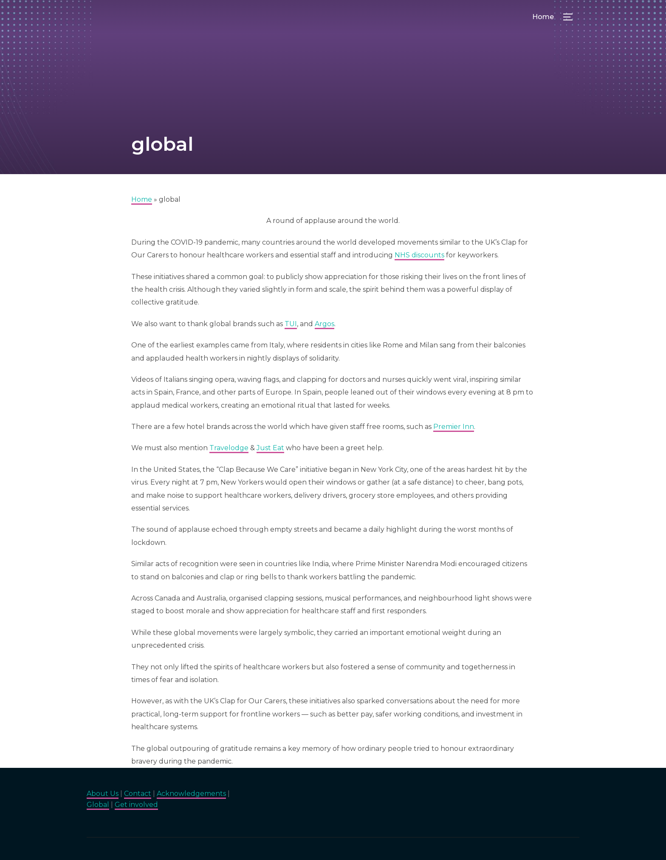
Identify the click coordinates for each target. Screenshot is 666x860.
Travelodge (228, 448)
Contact (137, 794)
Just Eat (270, 448)
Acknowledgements (191, 794)
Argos (324, 324)
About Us (103, 794)
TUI (291, 324)
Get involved (136, 805)
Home (543, 17)
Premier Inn (453, 427)
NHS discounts (419, 255)
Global (98, 805)
